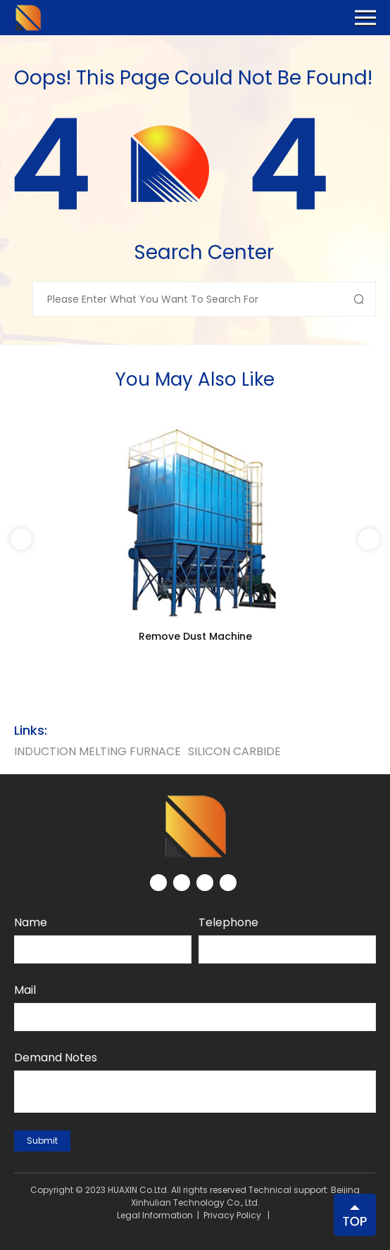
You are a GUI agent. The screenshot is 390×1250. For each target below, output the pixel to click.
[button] (368, 539)
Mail (25, 990)
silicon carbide (234, 751)
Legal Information (155, 1215)
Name (30, 922)
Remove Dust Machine (195, 636)
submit (42, 1141)
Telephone (228, 922)
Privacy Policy (232, 1215)
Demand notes (55, 1057)
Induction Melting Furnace (97, 751)
